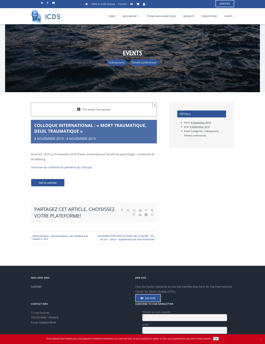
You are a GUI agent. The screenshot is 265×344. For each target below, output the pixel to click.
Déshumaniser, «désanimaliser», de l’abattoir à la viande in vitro (60, 237)
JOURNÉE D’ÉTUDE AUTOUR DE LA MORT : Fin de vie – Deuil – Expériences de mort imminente (126, 238)
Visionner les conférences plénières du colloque (61, 167)
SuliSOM (36, 287)
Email (145, 324)
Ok (216, 338)
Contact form (47, 322)
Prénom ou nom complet (156, 312)
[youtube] (53, 3)
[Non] (260, 339)
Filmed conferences (195, 135)
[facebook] (47, 3)
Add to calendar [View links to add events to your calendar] (48, 182)
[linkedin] (42, 3)
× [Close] (155, 104)
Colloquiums (211, 131)
